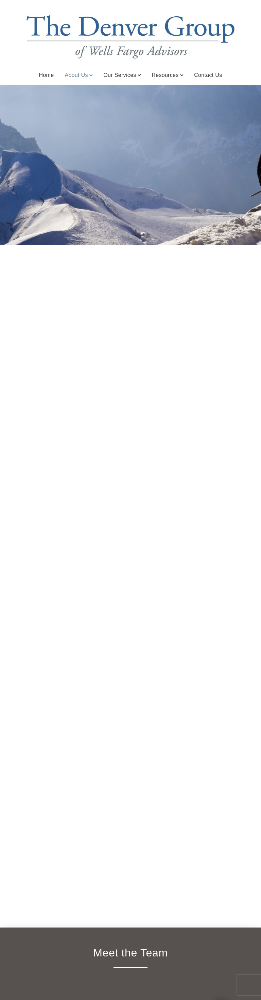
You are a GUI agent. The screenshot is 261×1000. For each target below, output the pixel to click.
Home (46, 75)
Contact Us (208, 75)
